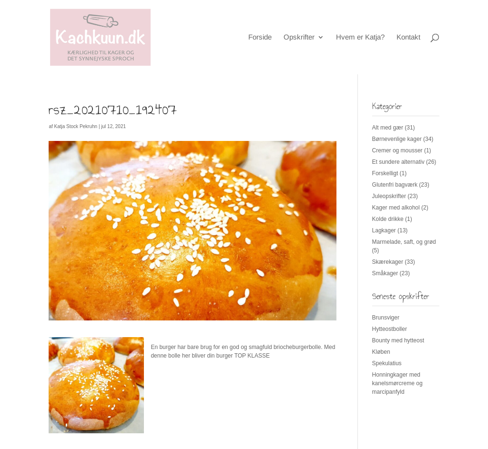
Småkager (385, 273)
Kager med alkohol (396, 207)
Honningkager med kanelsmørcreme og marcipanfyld (397, 383)
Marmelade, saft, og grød (404, 242)
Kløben (381, 352)
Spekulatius (387, 363)
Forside (260, 37)
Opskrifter (299, 37)
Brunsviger (385, 317)
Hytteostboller (389, 329)
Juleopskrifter (389, 196)
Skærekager (387, 262)
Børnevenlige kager (397, 139)
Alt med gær (387, 127)
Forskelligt (385, 173)
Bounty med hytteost (398, 340)
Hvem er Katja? (360, 37)
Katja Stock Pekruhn (76, 126)
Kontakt (408, 37)
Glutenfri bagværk (394, 184)
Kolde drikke (388, 219)
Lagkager (384, 230)
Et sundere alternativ (398, 162)
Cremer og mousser (397, 150)
